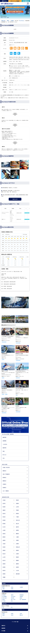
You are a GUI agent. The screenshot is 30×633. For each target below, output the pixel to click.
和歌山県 (2, 17)
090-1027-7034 (12, 40)
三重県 (17, 537)
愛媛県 (17, 560)
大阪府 (4, 543)
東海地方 (4, 477)
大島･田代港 (13, 596)
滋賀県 (4, 540)
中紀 (3, 607)
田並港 (3, 599)
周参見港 (3, 594)
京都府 (17, 540)
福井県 (17, 527)
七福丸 (3, 588)
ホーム (4, 1)
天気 (3, 458)
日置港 (8, 17)
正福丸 (12, 588)
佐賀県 (4, 567)
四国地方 (4, 487)
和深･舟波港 (4, 597)
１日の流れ (5, 444)
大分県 (17, 570)
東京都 (4, 520)
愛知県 (4, 537)
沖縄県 (4, 577)
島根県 (17, 550)
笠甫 (11, 601)
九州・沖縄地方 (6, 491)
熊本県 (4, 570)
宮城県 (17, 503)
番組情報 (3, 628)
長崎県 (17, 567)
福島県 (4, 510)
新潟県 (4, 523)
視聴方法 (26, 1)
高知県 (4, 563)
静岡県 (17, 533)
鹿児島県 (18, 573)
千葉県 (17, 517)
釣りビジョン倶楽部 (15, 1)
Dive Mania (21, 20)
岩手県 (4, 503)
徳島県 (17, 557)
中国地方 (4, 484)
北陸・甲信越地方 (6, 474)
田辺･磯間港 (4, 596)
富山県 (17, 523)
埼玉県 (4, 517)
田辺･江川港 (13, 599)
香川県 (4, 560)
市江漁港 (3, 601)
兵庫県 (17, 543)
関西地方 (4, 480)
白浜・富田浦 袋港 (23, 599)
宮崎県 (4, 573)
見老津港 (12, 597)
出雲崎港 (21, 596)
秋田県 (4, 506)
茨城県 (17, 510)
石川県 (4, 527)
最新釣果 (4, 437)
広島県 (17, 553)
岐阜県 (4, 533)
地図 (3, 451)
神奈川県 (18, 520)
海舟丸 (3, 587)
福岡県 (17, 563)
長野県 (17, 530)
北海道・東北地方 (6, 467)
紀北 (11, 607)
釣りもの (4, 454)
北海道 (4, 500)
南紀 (5, 17)
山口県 (4, 557)
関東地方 (4, 470)
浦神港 (12, 594)
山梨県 (4, 530)
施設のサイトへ (12, 44)
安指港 (21, 597)
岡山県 (4, 553)
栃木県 (4, 513)
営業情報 (4, 440)
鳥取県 (4, 550)
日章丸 (12, 587)
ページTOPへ (15, 621)
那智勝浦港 (22, 594)
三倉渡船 (21, 587)
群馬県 (17, 513)
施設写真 (4, 447)
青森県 (17, 500)
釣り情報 (3, 630)
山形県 (17, 506)
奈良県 (4, 547)
